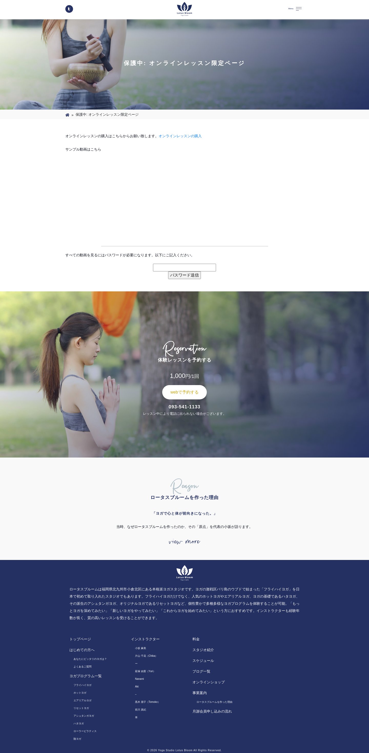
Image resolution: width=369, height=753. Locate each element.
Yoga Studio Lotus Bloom (175, 750)
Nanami (139, 678)
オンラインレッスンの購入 (180, 136)
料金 (196, 639)
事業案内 (199, 693)
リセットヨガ (81, 708)
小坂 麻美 (140, 648)
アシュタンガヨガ (84, 715)
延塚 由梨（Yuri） (145, 671)
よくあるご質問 (82, 666)
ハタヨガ (79, 723)
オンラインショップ (208, 682)
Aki (137, 686)
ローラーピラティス (85, 731)
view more (184, 541)
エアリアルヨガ (82, 700)
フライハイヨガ (82, 685)
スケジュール (203, 661)
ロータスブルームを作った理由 (214, 702)
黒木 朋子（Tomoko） (147, 702)
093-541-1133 (184, 406)
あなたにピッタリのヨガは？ (90, 658)
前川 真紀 (140, 709)
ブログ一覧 (201, 671)
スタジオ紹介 (203, 650)
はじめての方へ (82, 650)
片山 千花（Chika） (146, 655)
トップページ (80, 639)
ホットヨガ (80, 692)
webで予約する (184, 392)
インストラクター (145, 639)
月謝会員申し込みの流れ (212, 711)
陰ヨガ (77, 738)
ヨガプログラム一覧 (85, 676)
